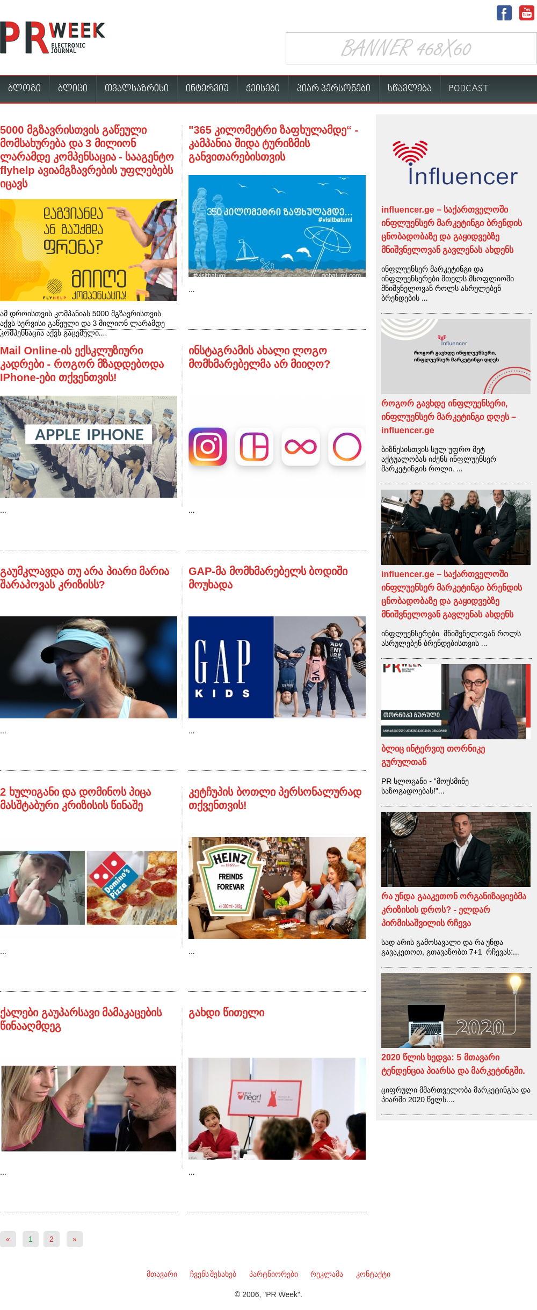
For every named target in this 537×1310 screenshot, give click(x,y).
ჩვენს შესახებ (213, 1274)
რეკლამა (326, 1274)
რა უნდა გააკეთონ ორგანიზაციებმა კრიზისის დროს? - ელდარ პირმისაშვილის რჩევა (453, 910)
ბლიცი (73, 89)
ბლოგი (24, 89)
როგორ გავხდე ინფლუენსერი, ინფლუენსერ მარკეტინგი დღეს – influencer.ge (448, 417)
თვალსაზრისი (137, 89)
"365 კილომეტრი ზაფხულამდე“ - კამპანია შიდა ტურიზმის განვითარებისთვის (273, 143)
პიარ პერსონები (334, 89)
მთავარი (162, 1274)
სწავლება (410, 89)
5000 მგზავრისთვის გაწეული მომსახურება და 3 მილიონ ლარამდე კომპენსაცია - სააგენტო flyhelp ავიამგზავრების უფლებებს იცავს (87, 157)
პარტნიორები (273, 1274)
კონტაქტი (373, 1274)
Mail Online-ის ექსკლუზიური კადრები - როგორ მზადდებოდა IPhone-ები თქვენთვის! (82, 364)
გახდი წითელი (226, 1012)
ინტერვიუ (207, 89)
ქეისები (263, 89)
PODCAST (469, 89)
